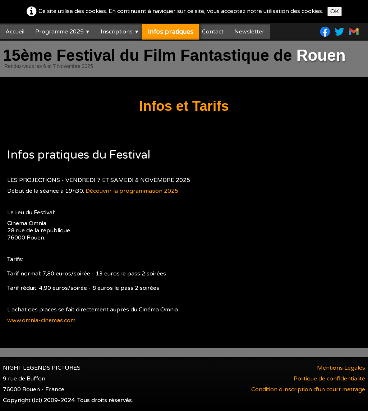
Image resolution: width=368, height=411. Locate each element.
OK (334, 11)
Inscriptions (120, 31)
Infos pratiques (170, 32)
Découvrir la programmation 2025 (132, 191)
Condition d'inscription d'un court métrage (308, 389)
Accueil (14, 31)
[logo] (175, 59)
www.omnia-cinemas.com (41, 320)
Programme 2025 (62, 31)
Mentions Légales (341, 367)
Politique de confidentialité (329, 378)
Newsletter (249, 31)
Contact (213, 31)
